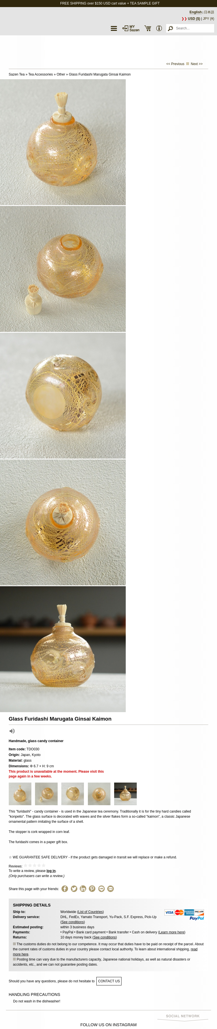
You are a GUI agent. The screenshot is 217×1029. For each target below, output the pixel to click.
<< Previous (175, 64)
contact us (109, 981)
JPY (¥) (208, 19)
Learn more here (171, 932)
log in (51, 871)
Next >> (197, 64)
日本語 (209, 12)
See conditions (73, 922)
